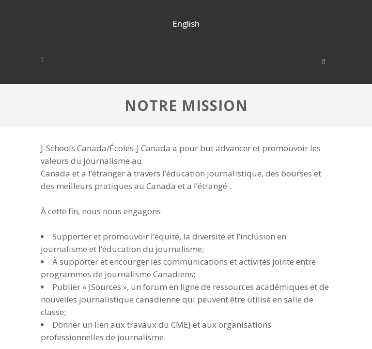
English (186, 23)
